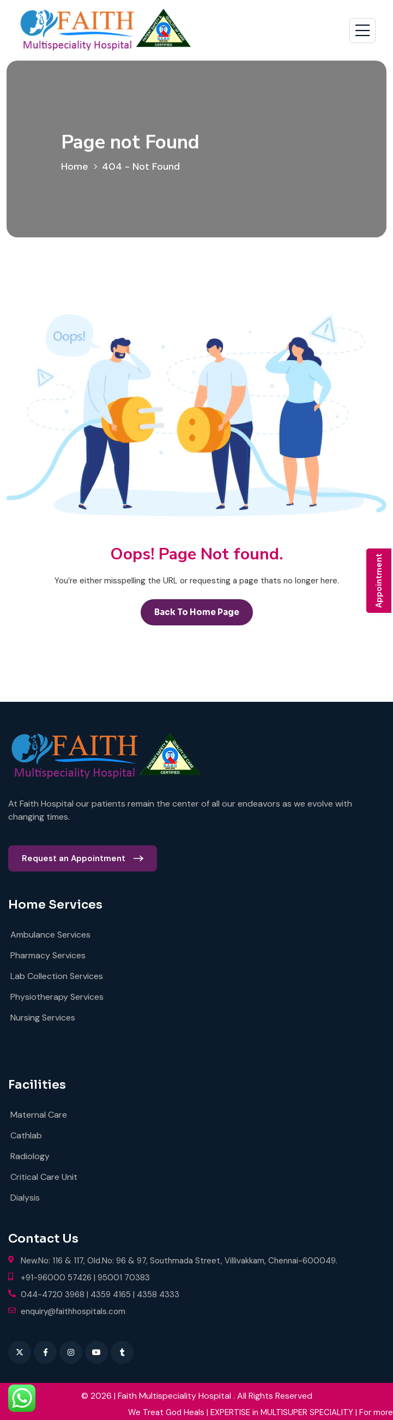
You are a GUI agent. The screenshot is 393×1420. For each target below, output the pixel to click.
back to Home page (196, 612)
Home (77, 166)
